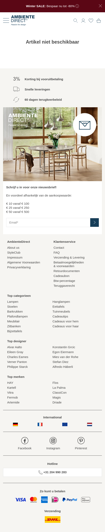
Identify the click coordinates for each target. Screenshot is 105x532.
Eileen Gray (15, 352)
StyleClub (13, 252)
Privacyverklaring (19, 267)
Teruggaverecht (64, 285)
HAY (10, 382)
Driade (57, 402)
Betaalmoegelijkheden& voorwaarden (69, 264)
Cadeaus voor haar (66, 326)
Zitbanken (14, 326)
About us (13, 247)
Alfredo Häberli (63, 366)
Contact (59, 247)
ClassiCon (60, 392)
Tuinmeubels (61, 311)
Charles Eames (17, 357)
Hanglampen (61, 301)
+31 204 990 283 (52, 472)
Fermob (12, 397)
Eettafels (59, 306)
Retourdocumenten (67, 271)
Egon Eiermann (63, 352)
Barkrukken (15, 311)
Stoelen (12, 306)
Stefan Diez (61, 362)
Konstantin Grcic (64, 347)
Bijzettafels (14, 331)
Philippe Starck (17, 366)
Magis (57, 397)
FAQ (57, 252)
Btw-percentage (64, 280)
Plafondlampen (17, 316)
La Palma (59, 387)
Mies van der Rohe (65, 357)
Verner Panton (17, 362)
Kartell (11, 387)
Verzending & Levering (69, 257)
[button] (83, 20)
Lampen (12, 301)
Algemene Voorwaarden (23, 262)
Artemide (13, 402)
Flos (55, 382)
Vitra (10, 392)
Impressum (14, 257)
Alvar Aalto (14, 347)
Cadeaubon (62, 276)
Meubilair (13, 321)
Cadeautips (60, 316)
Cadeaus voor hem (66, 321)
